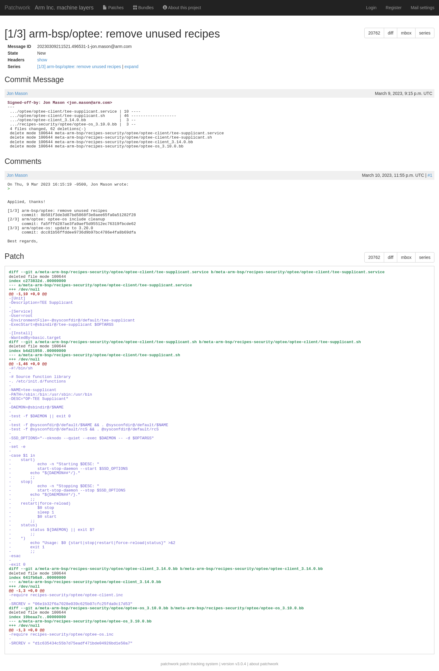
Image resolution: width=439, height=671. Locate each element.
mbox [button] (406, 33)
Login (371, 7)
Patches (113, 7)
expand (131, 66)
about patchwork (263, 664)
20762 (374, 33)
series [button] (424, 33)
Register (394, 7)
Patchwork (17, 8)
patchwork (170, 664)
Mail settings (422, 7)
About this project (182, 7)
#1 (429, 175)
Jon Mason (17, 93)
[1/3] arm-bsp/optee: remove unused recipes (79, 66)
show (42, 59)
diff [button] (390, 33)
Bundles (143, 7)
